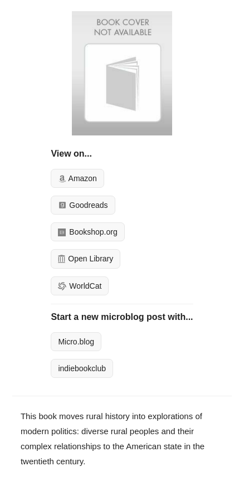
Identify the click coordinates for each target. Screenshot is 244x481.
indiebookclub (82, 368)
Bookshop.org (87, 231)
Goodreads (83, 205)
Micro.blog (76, 341)
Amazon (77, 178)
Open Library (85, 258)
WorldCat (79, 285)
